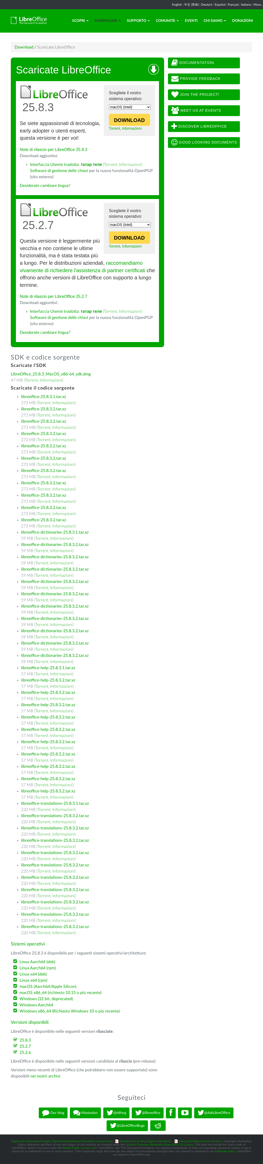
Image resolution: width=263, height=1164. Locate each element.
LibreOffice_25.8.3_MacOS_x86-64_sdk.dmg (51, 374)
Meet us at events (196, 110)
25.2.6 (25, 1053)
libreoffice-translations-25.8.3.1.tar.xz (55, 803)
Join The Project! (195, 94)
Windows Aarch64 (36, 1005)
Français (233, 4)
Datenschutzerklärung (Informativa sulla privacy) (82, 1141)
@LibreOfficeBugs (127, 1125)
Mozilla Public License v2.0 (79, 1148)
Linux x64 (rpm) (33, 980)
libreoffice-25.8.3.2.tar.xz (43, 409)
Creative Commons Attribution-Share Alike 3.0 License (159, 1144)
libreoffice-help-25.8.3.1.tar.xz (48, 668)
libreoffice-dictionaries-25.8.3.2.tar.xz (55, 545)
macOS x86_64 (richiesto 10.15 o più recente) (60, 993)
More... (258, 4)
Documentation (192, 63)
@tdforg (116, 1112)
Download (108, 21)
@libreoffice (147, 1112)
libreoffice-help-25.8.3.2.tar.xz (48, 680)
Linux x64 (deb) (33, 974)
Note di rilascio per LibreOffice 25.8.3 (53, 149)
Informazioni (132, 128)
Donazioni (242, 21)
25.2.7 (25, 1046)
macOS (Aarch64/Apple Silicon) (48, 987)
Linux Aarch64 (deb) (37, 962)
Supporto (138, 21)
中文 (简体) (191, 4)
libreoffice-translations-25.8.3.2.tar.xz (55, 816)
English (177, 4)
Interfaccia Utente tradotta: (66, 165)
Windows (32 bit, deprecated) (46, 999)
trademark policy (225, 1151)
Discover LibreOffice (199, 126)
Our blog (53, 1112)
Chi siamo (215, 21)
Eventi (191, 21)
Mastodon (85, 1112)
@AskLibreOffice (214, 1112)
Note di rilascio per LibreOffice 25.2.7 (53, 296)
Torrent (114, 128)
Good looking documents (204, 142)
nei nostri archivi (45, 1076)
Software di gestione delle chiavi (59, 171)
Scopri (80, 21)
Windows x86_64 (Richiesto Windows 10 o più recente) (70, 1011)
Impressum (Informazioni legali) (30, 1141)
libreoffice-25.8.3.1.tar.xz (43, 397)
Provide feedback (196, 78)
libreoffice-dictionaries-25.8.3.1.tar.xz (55, 532)
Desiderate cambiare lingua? (45, 186)
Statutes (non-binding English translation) (145, 1141)
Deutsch (206, 4)
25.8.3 (25, 1040)
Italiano (246, 4)
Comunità (167, 21)
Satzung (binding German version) (200, 1141)
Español (220, 4)
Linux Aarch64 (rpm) (38, 968)
